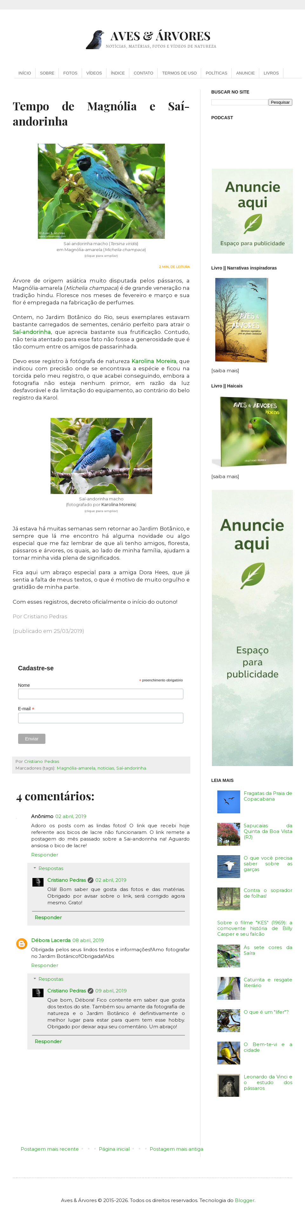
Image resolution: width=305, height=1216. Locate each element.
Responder (44, 855)
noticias (106, 768)
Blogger (244, 1200)
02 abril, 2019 (70, 816)
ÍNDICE (118, 73)
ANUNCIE (245, 73)
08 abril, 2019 (88, 940)
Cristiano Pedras (66, 880)
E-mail (26, 709)
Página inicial (114, 1149)
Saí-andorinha (32, 332)
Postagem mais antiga (176, 1149)
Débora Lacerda (51, 940)
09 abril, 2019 (111, 991)
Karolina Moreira (154, 361)
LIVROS (271, 73)
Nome (24, 685)
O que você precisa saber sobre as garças (268, 863)
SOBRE (47, 73)
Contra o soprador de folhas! (268, 893)
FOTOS (70, 73)
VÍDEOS (94, 73)
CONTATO (143, 73)
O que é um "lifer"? (266, 1012)
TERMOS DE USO (179, 73)
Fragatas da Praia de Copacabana (268, 796)
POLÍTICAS (216, 73)
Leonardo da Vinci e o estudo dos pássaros (268, 1082)
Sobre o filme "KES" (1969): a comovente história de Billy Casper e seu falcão (254, 928)
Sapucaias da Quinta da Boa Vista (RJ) (268, 831)
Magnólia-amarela (76, 768)
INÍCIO (24, 73)
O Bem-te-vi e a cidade (268, 1047)
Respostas (50, 868)
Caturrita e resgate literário (268, 982)
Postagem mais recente (50, 1149)
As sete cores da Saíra (268, 950)
